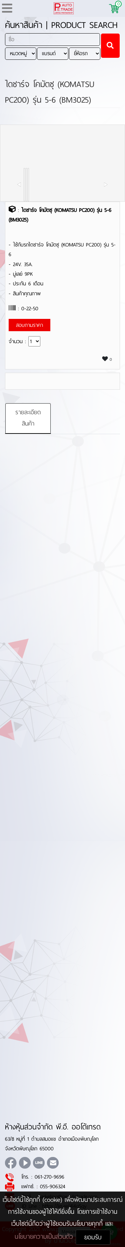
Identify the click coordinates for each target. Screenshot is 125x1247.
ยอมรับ (93, 1237)
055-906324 (52, 1186)
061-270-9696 (49, 1176)
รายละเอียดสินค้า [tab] (28, 418)
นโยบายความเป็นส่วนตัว (45, 1236)
